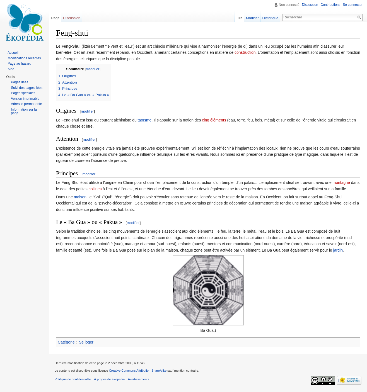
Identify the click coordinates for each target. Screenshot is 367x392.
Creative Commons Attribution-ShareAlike (137, 370)
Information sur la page (24, 111)
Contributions (331, 5)
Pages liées (19, 82)
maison (80, 197)
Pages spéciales (23, 93)
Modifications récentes (24, 58)
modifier (87, 111)
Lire (239, 18)
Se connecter (353, 5)
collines (95, 189)
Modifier (252, 18)
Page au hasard (19, 63)
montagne (341, 182)
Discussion (310, 5)
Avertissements (138, 379)
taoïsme (145, 120)
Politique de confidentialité (73, 379)
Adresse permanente (26, 104)
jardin (338, 250)
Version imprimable (25, 99)
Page (55, 18)
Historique (270, 18)
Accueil (13, 53)
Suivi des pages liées (26, 88)
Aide (11, 69)
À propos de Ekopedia (109, 379)
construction (245, 52)
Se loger (86, 342)
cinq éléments (214, 120)
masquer (93, 69)
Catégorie (66, 342)
